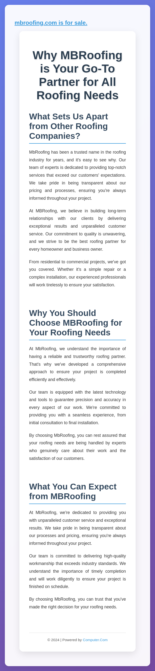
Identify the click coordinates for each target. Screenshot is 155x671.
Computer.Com (95, 640)
